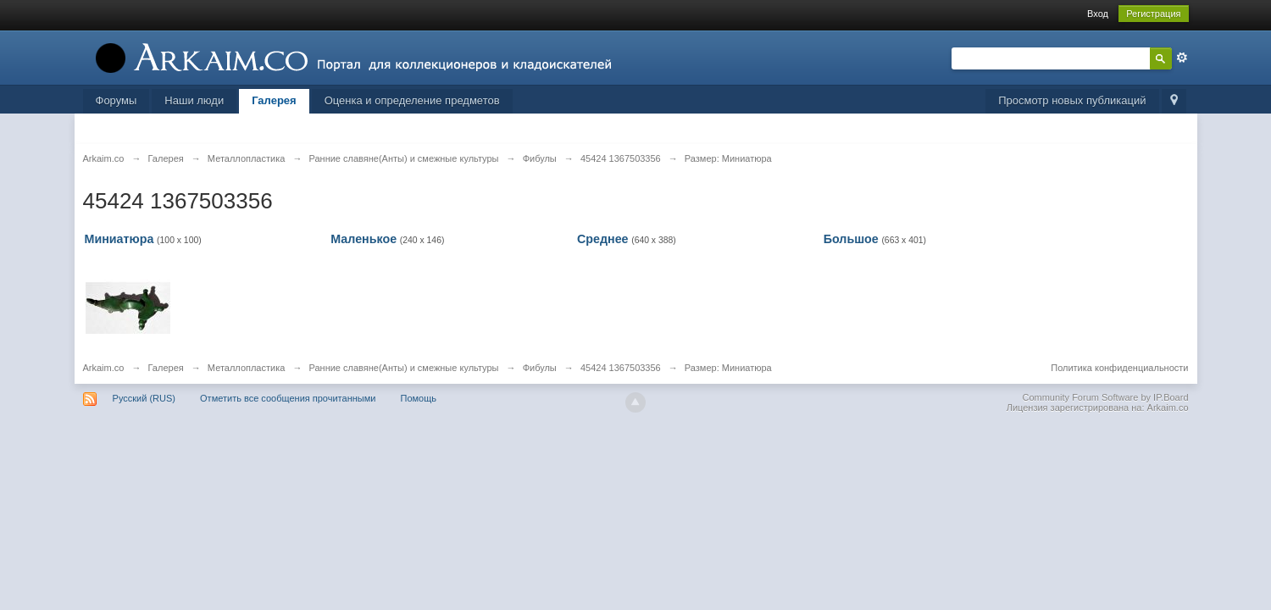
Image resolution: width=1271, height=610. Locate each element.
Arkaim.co (104, 368)
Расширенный (1182, 57)
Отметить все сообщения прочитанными (287, 398)
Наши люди (194, 100)
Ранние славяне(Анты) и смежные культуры (403, 368)
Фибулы (540, 368)
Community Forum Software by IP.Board (1105, 397)
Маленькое (363, 239)
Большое (851, 239)
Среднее (603, 239)
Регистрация (1153, 13)
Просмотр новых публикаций (1072, 100)
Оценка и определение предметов (412, 100)
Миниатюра (119, 239)
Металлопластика (247, 368)
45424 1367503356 (620, 368)
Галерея (274, 100)
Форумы (116, 100)
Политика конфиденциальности (1119, 368)
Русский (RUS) (144, 398)
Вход (1097, 13)
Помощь (418, 398)
